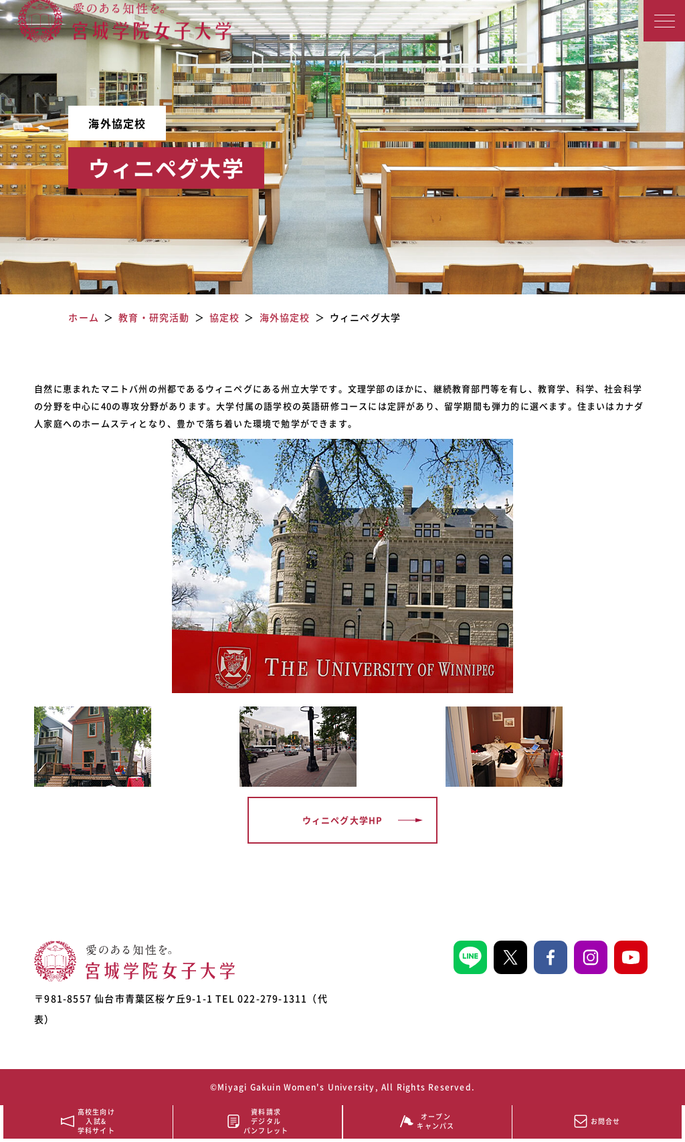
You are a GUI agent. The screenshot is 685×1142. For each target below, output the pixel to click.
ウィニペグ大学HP (342, 820)
